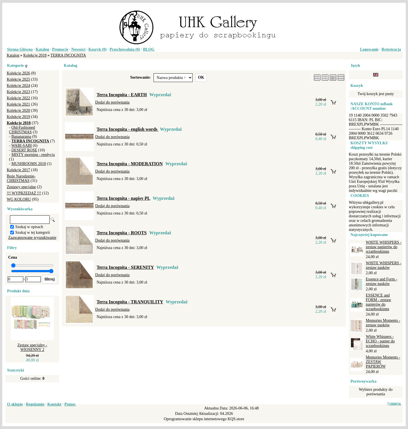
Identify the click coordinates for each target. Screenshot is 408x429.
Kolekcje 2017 (18, 170)
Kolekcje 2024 (18, 85)
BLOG (148, 49)
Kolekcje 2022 (18, 98)
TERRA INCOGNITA (68, 55)
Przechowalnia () (125, 49)
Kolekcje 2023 (18, 92)
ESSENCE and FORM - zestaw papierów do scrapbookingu (378, 302)
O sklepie (15, 404)
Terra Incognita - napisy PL (123, 198)
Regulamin (35, 404)
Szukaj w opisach (29, 227)
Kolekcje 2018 (34, 55)
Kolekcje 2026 (18, 73)
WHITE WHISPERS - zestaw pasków (383, 265)
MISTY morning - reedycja (33, 155)
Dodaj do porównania (112, 102)
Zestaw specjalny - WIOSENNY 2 (32, 347)
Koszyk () (97, 49)
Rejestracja (391, 49)
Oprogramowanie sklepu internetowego (195, 419)
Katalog (42, 49)
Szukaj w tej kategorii (32, 232)
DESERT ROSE (24, 150)
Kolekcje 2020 (18, 110)
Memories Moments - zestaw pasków (383, 322)
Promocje (60, 49)
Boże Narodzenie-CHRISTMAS (21, 178)
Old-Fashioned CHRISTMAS (22, 129)
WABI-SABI (21, 145)
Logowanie (369, 49)
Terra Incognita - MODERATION (130, 163)
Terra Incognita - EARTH (122, 94)
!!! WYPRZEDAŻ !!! (24, 193)
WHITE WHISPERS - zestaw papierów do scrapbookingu (383, 247)
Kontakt (54, 404)
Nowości (78, 49)
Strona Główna (20, 49)
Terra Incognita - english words (128, 129)
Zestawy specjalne (21, 187)
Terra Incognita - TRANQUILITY (130, 301)
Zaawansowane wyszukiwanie (32, 237)
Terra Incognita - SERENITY (125, 267)
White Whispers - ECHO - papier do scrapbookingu (380, 341)
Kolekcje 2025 (18, 79)
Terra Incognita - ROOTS (122, 232)
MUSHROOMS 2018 (28, 164)
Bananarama (21, 136)
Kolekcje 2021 (18, 104)
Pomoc (70, 404)
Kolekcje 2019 (18, 117)
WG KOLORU (19, 199)
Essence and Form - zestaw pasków (381, 281)
